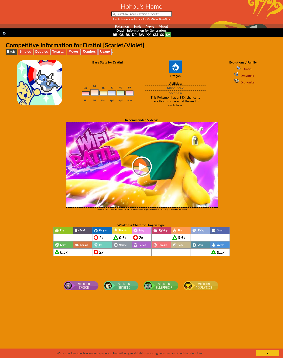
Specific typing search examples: (142, 19)
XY (149, 34)
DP (134, 34)
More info (196, 353)
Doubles (41, 51)
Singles (25, 51)
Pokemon (122, 26)
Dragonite (243, 82)
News (150, 26)
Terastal (58, 51)
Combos (89, 51)
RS (128, 34)
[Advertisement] (141, 324)
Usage (105, 51)
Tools (137, 26)
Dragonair (243, 75)
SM (155, 34)
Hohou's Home (141, 6)
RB (115, 34)
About (163, 26)
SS (162, 34)
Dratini (243, 69)
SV (168, 34)
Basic (11, 51)
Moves (74, 51)
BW (142, 34)
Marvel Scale (175, 88)
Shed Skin (175, 93)
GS (121, 34)
